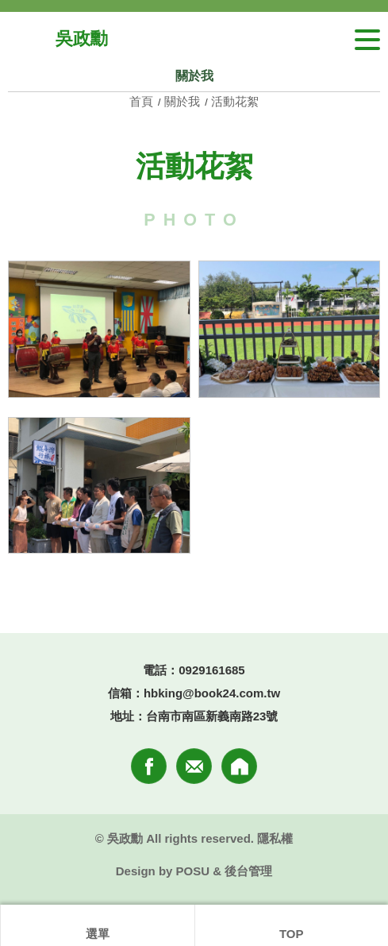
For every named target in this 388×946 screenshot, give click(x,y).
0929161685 (211, 670)
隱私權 (275, 838)
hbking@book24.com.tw (212, 693)
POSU (193, 871)
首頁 (142, 101)
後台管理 (248, 871)
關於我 (182, 101)
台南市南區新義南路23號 (212, 716)
